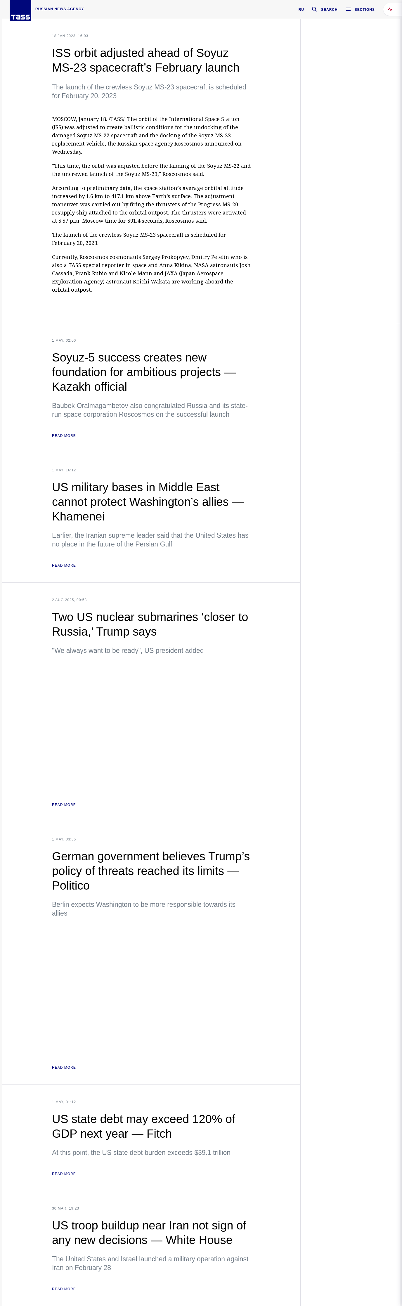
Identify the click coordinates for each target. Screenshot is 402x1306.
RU (301, 10)
